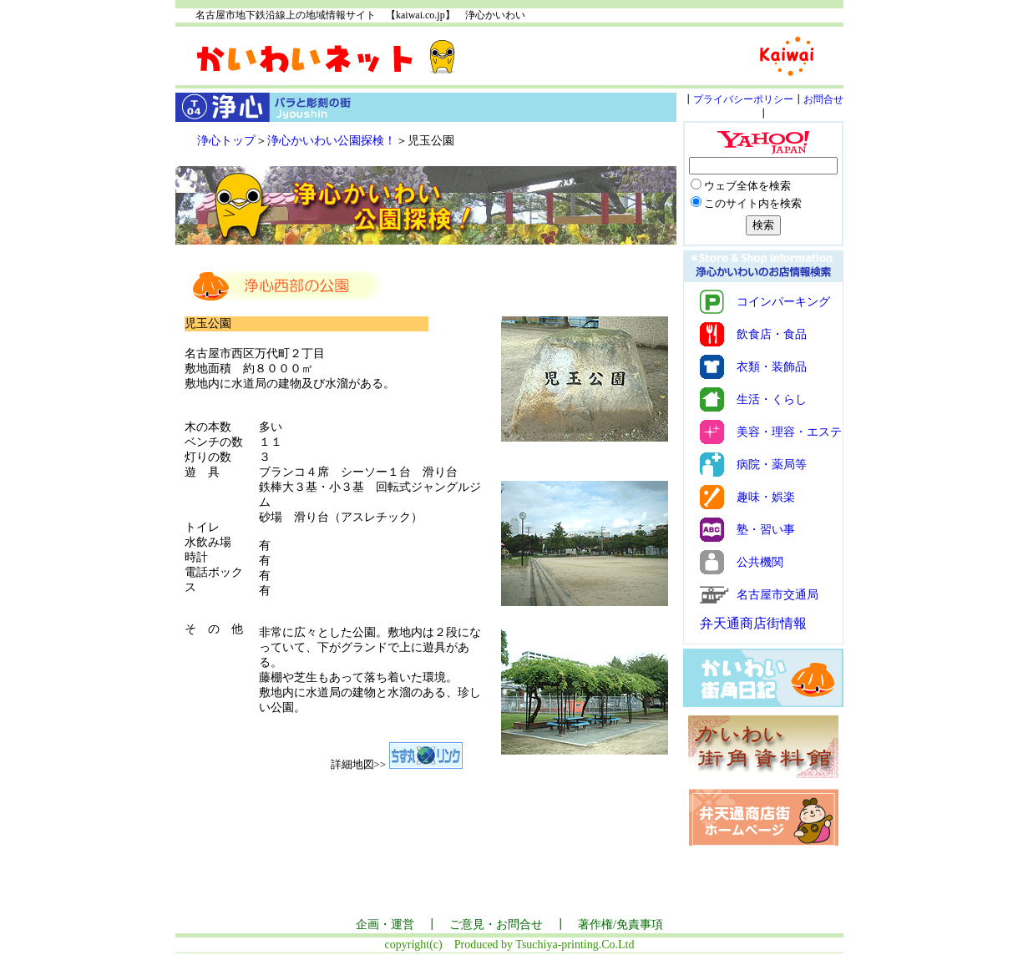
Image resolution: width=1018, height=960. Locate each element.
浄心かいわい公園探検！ (331, 140)
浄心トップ (226, 140)
